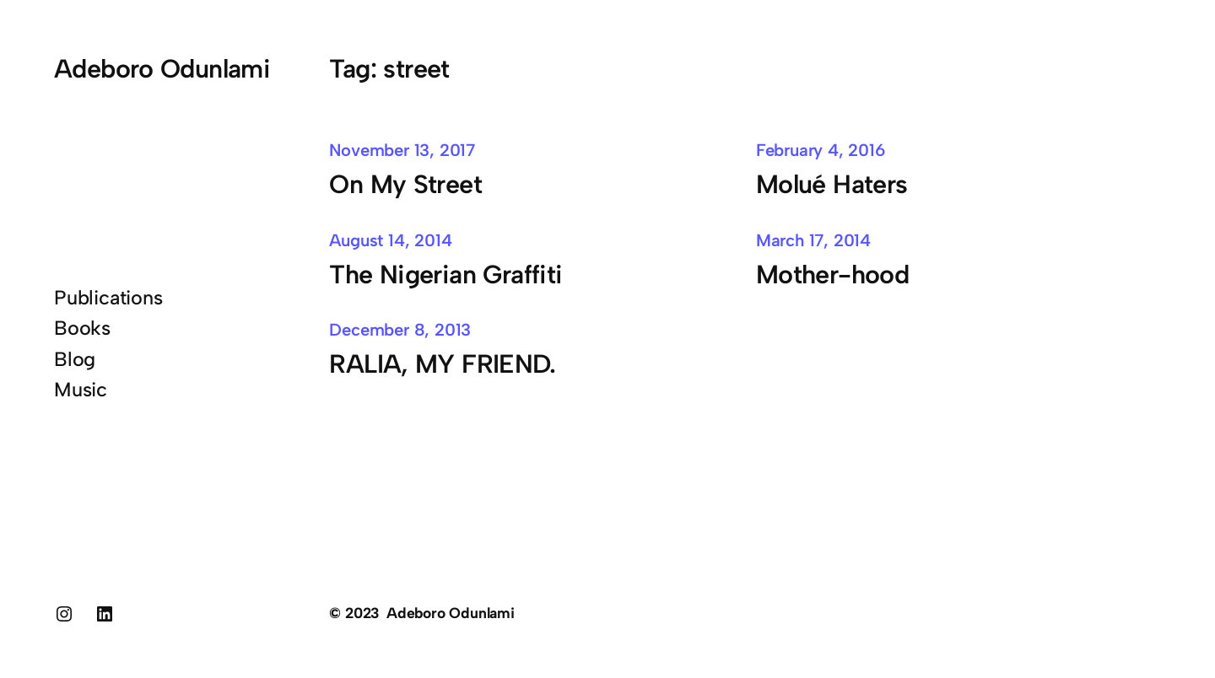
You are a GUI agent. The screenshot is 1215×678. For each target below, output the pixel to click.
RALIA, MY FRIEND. (442, 364)
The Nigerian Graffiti (445, 274)
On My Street (405, 184)
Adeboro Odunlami (162, 68)
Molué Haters (832, 184)
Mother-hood (832, 274)
